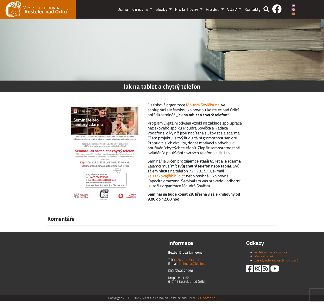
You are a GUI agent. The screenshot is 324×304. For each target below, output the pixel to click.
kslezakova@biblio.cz (166, 176)
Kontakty (253, 9)
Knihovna (140, 9)
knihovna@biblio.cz (192, 263)
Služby (162, 9)
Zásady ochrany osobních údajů (276, 260)
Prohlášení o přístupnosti (271, 252)
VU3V (232, 9)
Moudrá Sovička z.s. (203, 105)
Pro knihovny (187, 9)
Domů (122, 9)
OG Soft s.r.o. (207, 297)
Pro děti (213, 9)
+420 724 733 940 (187, 259)
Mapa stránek (264, 256)
